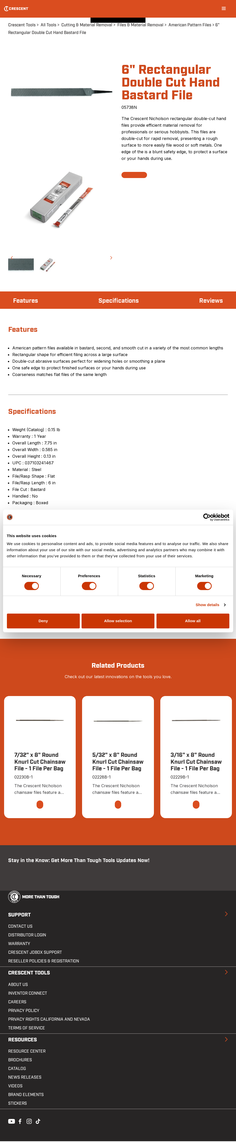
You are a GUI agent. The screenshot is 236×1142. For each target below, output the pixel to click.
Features (27, 300)
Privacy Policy (23, 1011)
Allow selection (118, 621)
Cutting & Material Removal (86, 25)
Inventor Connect (27, 994)
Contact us (20, 927)
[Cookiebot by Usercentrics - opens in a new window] (207, 517)
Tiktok (38, 1122)
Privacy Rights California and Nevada (49, 1020)
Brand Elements (26, 1095)
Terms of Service (26, 1029)
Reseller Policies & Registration (43, 962)
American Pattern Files (189, 25)
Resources (22, 1040)
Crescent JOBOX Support (35, 953)
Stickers (17, 1104)
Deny (43, 621)
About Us (18, 985)
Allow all (193, 621)
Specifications (119, 300)
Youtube (10, 1122)
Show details (207, 605)
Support (19, 915)
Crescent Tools (22, 25)
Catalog (17, 1069)
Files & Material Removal (140, 25)
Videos (15, 1087)
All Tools (48, 25)
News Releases (24, 1078)
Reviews (209, 300)
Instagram (29, 1122)
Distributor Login (27, 936)
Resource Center (27, 1052)
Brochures (20, 1061)
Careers (17, 1002)
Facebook (19, 1122)
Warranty (19, 945)
